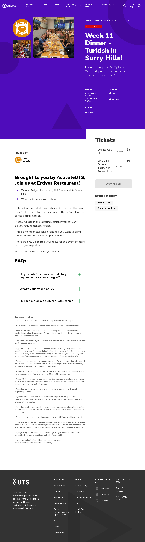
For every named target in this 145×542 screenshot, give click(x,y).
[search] (139, 6)
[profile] (124, 6)
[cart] (132, 6)
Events (88, 20)
